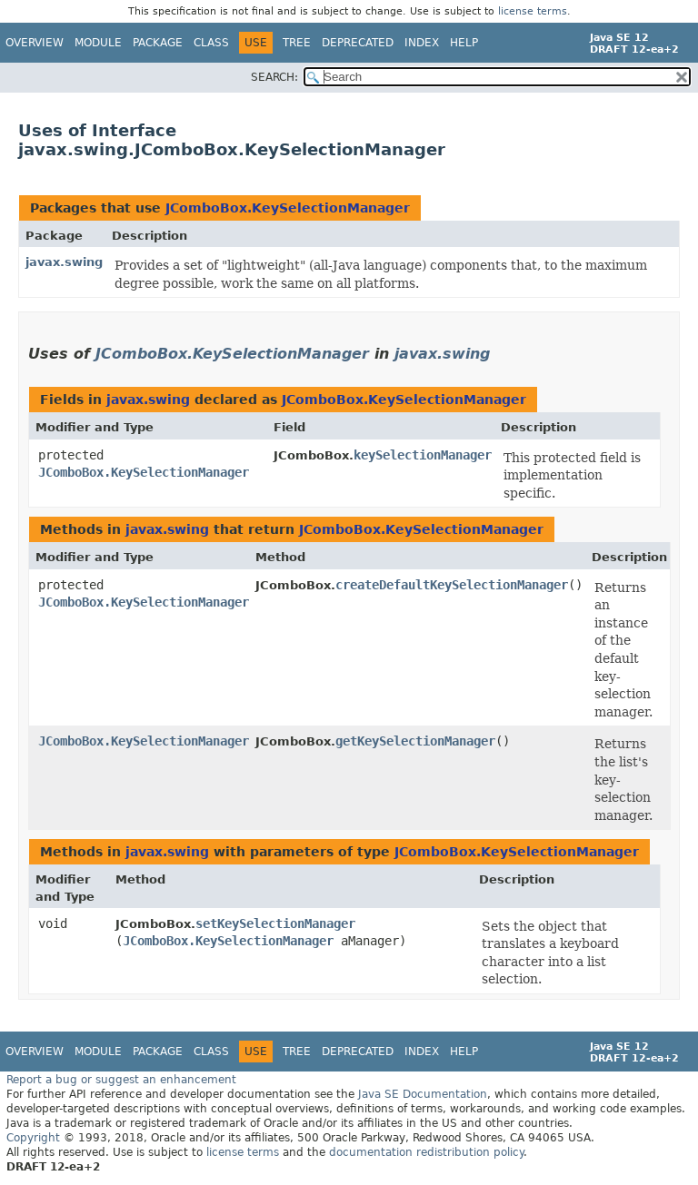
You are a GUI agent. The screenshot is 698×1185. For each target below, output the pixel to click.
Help (464, 42)
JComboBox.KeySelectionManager (287, 208)
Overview (34, 42)
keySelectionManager (423, 455)
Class (211, 42)
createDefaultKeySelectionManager (451, 585)
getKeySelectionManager (415, 741)
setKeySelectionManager (275, 923)
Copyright (33, 1137)
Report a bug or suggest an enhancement (121, 1079)
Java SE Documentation (422, 1094)
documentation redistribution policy (426, 1152)
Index (421, 42)
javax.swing (64, 262)
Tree (297, 42)
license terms (532, 11)
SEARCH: (274, 77)
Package (158, 42)
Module (98, 42)
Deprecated (358, 42)
